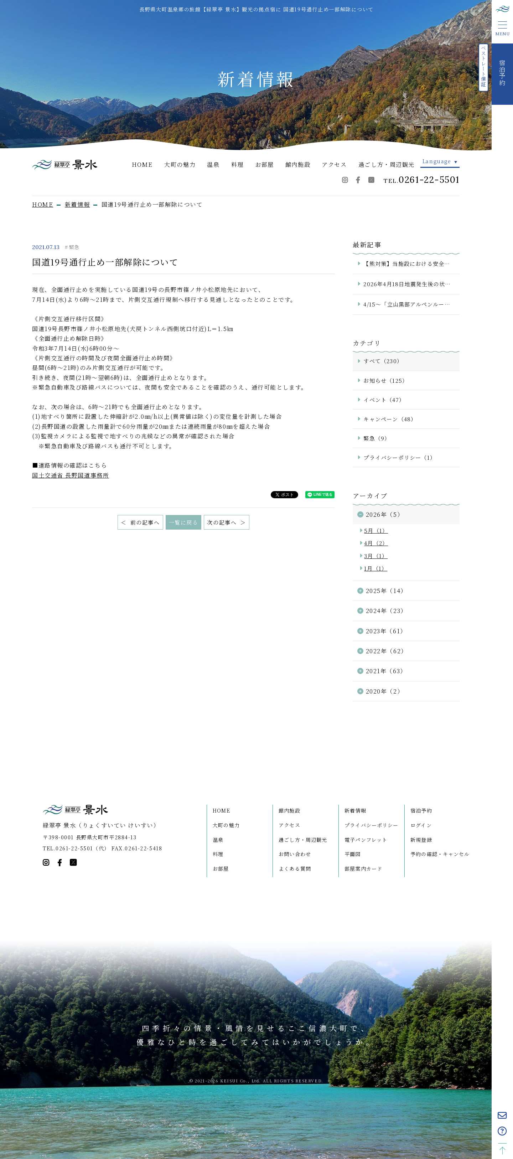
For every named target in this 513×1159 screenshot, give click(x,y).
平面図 (352, 853)
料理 (237, 164)
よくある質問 (295, 868)
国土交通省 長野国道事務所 (70, 475)
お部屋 (264, 164)
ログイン (421, 825)
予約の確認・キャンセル (440, 853)
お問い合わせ (295, 853)
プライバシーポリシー (371, 825)
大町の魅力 (180, 164)
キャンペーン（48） (389, 419)
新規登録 (421, 839)
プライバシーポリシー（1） (399, 457)
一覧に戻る (183, 522)
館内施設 (297, 164)
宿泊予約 (421, 810)
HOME (142, 164)
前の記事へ (144, 522)
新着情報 (355, 810)
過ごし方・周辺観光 (386, 164)
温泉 (213, 164)
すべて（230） (383, 361)
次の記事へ (222, 522)
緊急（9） (376, 438)
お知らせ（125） (385, 380)
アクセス (334, 164)
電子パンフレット (365, 839)
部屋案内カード (363, 868)
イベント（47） (384, 399)
